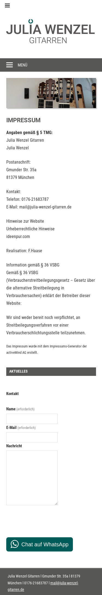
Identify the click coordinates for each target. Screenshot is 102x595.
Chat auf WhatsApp (45, 544)
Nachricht (14, 445)
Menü (22, 65)
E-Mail (21, 427)
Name (20, 409)
